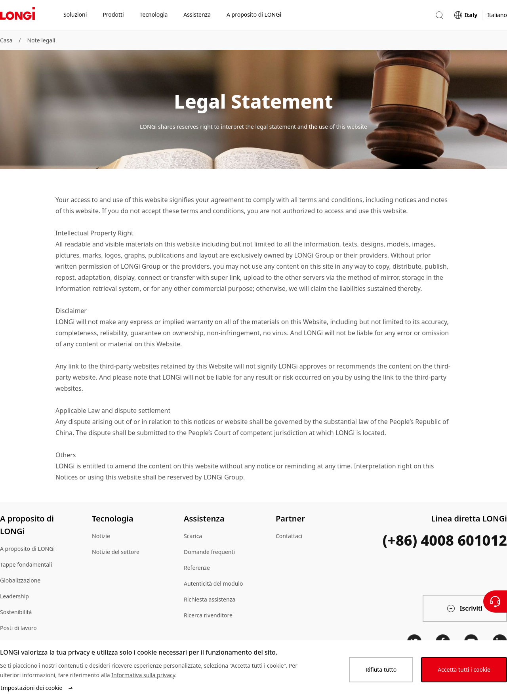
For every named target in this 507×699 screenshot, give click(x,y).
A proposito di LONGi (27, 548)
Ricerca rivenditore (208, 615)
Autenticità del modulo (213, 583)
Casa (6, 40)
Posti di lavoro (18, 628)
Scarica (193, 536)
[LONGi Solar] (17, 15)
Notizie (101, 536)
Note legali (41, 40)
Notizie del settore (115, 552)
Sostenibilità (16, 612)
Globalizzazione (20, 580)
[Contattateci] (495, 601)
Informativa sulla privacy (143, 675)
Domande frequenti (209, 552)
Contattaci (289, 536)
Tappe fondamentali (26, 564)
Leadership (14, 596)
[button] (439, 15)
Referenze (197, 567)
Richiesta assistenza (209, 599)
